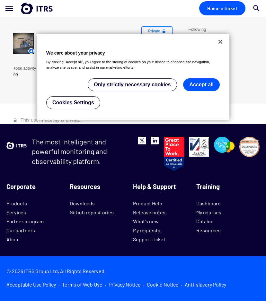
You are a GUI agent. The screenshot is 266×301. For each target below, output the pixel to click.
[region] (133, 77)
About (13, 239)
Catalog (205, 221)
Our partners (20, 230)
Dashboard (208, 203)
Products (16, 203)
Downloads (82, 203)
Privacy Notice (125, 284)
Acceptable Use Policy (31, 284)
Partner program (25, 221)
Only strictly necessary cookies (132, 84)
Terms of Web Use (82, 284)
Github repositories (92, 212)
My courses (208, 212)
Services (16, 212)
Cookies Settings (73, 102)
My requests (146, 230)
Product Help (147, 203)
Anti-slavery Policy (205, 284)
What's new (146, 221)
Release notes (149, 212)
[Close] (220, 42)
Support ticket (149, 239)
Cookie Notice (163, 284)
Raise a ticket (222, 8)
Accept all (201, 84)
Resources (208, 230)
